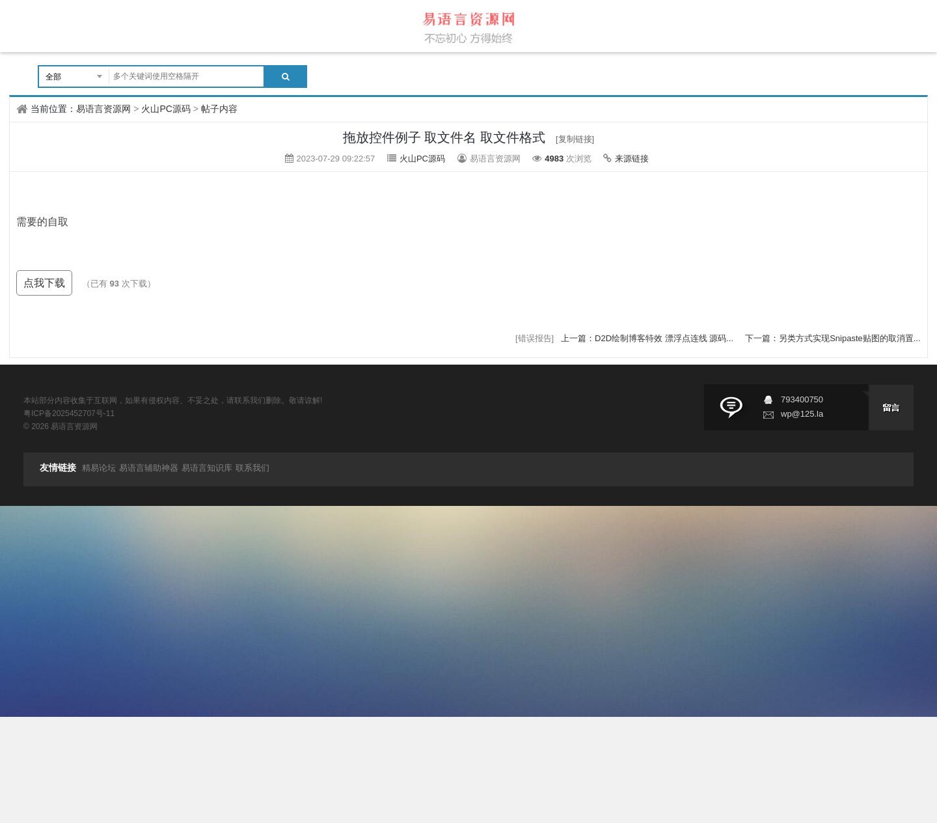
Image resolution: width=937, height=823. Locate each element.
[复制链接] (575, 139)
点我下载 (44, 282)
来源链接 (632, 158)
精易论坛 (99, 468)
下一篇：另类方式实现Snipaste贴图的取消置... (832, 338)
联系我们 (252, 468)
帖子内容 (219, 109)
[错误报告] (534, 338)
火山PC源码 (165, 109)
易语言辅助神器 (148, 468)
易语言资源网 (103, 109)
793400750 (802, 399)
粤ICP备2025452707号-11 (69, 413)
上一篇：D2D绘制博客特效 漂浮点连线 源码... (648, 338)
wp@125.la (802, 414)
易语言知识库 (207, 468)
